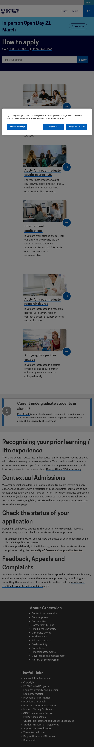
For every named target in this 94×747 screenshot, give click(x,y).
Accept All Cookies (76, 127)
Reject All (53, 127)
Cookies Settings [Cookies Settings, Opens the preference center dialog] (17, 127)
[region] (47, 122)
